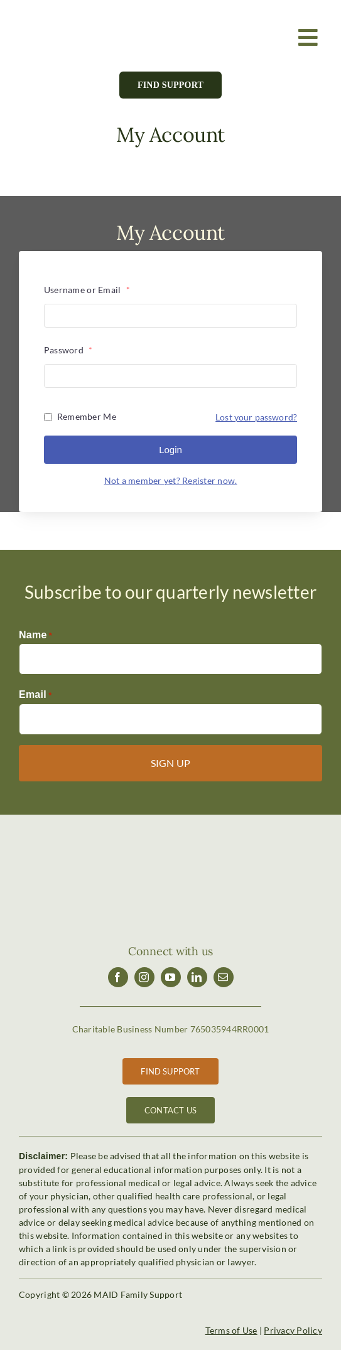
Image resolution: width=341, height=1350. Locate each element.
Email (35, 695)
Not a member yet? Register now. (170, 480)
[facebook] (118, 977)
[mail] (224, 977)
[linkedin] (197, 977)
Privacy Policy (293, 1330)
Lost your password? (256, 417)
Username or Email (87, 289)
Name (35, 636)
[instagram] (144, 977)
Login (170, 449)
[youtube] (171, 977)
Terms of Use (231, 1330)
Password (68, 350)
